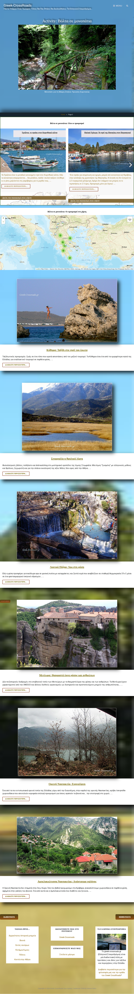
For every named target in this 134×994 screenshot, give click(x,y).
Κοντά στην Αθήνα (22, 959)
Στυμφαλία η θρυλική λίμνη (67, 458)
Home (63, 114)
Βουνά (22, 940)
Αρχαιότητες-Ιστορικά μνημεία (22, 936)
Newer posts (125, 917)
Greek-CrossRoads (18, 5)
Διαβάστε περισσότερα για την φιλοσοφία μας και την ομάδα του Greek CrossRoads (111, 972)
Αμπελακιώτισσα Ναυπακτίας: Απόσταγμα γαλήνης (66, 881)
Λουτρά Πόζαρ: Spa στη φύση (67, 566)
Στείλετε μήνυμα (67, 954)
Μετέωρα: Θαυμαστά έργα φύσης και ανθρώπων (67, 675)
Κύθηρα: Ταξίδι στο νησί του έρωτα (67, 349)
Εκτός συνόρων (22, 945)
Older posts (9, 917)
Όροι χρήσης (68, 988)
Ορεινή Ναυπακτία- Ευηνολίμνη (67, 783)
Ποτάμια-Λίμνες (22, 950)
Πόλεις (22, 955)
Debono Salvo (91, 988)
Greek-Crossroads (66, 937)
